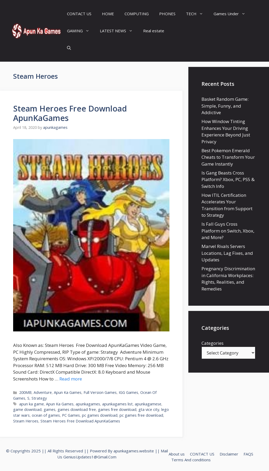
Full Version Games (100, 392)
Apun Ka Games (67, 392)
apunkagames (88, 403)
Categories (212, 343)
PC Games (71, 415)
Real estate (153, 30)
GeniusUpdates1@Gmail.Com (89, 456)
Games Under (232, 13)
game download (27, 409)
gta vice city (148, 409)
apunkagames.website (133, 450)
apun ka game (31, 403)
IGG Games (128, 392)
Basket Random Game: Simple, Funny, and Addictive (225, 105)
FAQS (248, 454)
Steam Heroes (25, 421)
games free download (117, 409)
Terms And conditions (191, 459)
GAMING (81, 30)
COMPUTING (137, 13)
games (49, 409)
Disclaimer (229, 454)
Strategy (39, 398)
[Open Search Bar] (69, 47)
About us (177, 454)
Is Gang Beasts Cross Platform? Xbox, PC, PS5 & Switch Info (228, 179)
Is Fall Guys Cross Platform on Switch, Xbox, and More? (227, 230)
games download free (77, 409)
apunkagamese (148, 403)
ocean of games (46, 415)
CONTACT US (79, 13)
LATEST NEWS (119, 30)
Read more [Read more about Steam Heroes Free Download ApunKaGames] (70, 379)
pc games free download (141, 415)
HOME (108, 13)
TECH (197, 13)
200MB (25, 392)
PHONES (167, 13)
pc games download (99, 415)
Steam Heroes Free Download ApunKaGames (70, 113)
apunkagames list (117, 403)
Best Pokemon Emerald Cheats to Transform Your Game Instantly (228, 157)
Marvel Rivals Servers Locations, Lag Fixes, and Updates (227, 253)
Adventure (43, 392)
